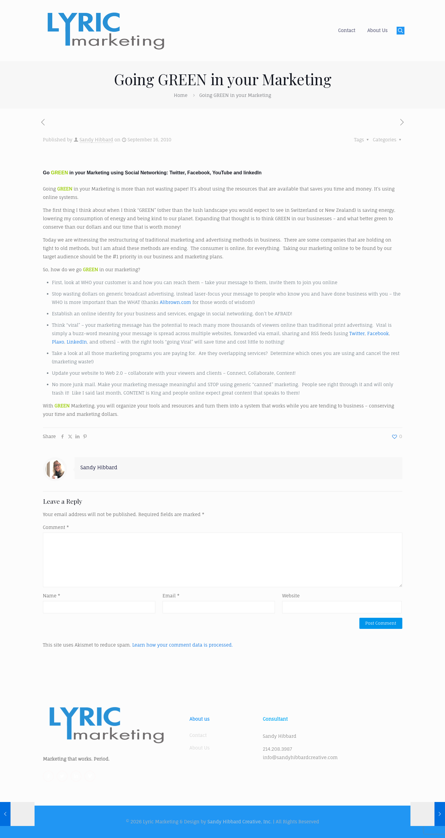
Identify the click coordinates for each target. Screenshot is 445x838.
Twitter (357, 333)
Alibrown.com (175, 302)
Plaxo (58, 342)
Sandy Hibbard (96, 140)
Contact (198, 735)
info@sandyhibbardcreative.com (300, 757)
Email (171, 596)
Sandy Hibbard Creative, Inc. (239, 821)
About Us (200, 748)
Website (291, 596)
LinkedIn (77, 342)
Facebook (378, 333)
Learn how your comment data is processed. (182, 645)
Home (180, 95)
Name (51, 596)
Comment (56, 527)
